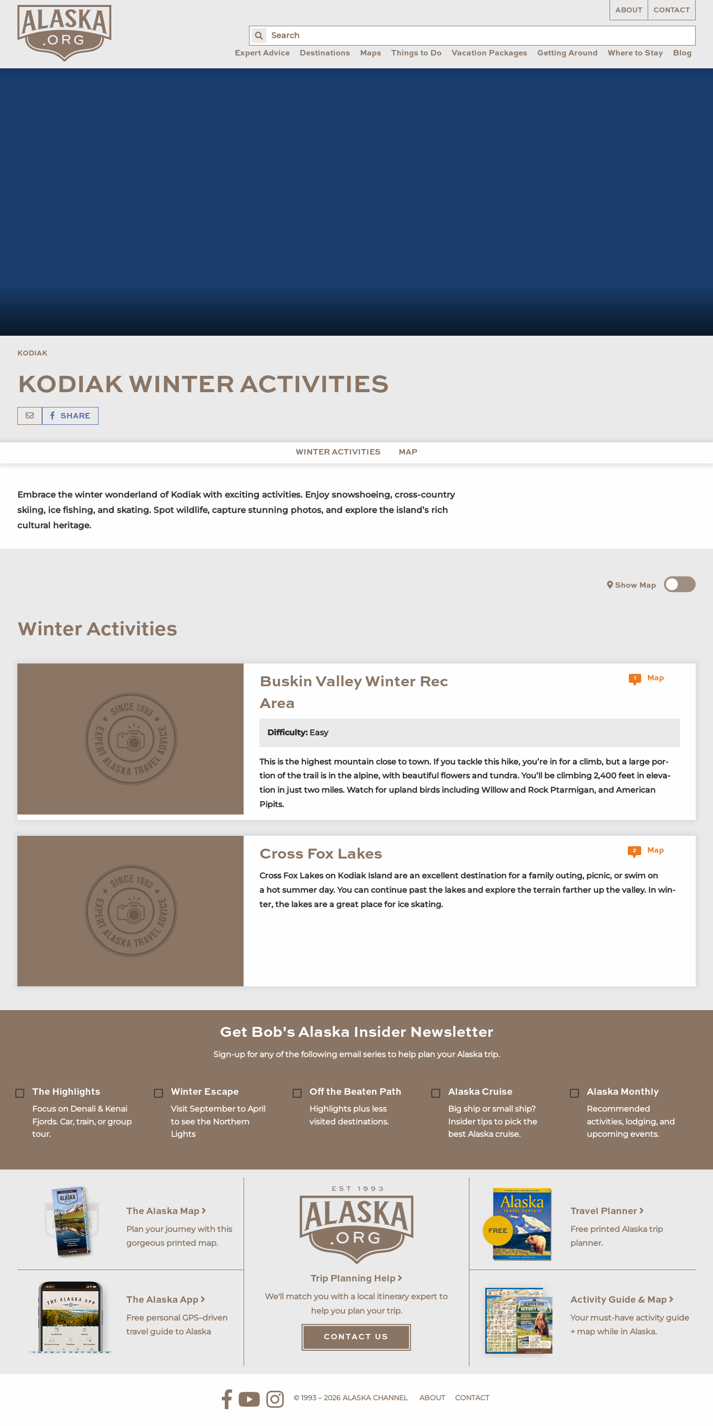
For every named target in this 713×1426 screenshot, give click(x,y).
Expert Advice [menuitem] (262, 53)
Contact (672, 10)
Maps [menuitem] (370, 53)
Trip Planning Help (356, 1278)
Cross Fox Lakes (320, 854)
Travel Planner (607, 1211)
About (628, 10)
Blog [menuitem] (682, 53)
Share (70, 416)
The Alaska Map (166, 1211)
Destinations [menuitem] (325, 53)
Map (408, 453)
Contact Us (356, 1337)
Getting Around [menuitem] (567, 53)
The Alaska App (165, 1300)
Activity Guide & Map (622, 1300)
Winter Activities (338, 453)
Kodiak (32, 353)
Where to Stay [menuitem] (635, 53)
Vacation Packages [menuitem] (489, 53)
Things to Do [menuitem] (416, 53)
